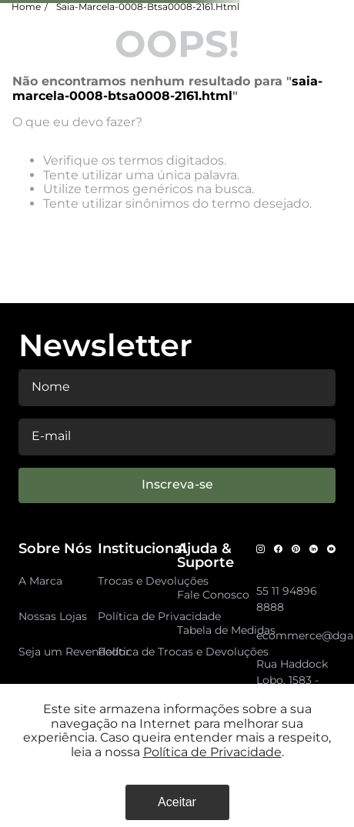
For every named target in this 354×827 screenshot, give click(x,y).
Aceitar (177, 802)
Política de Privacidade (212, 752)
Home (26, 6)
